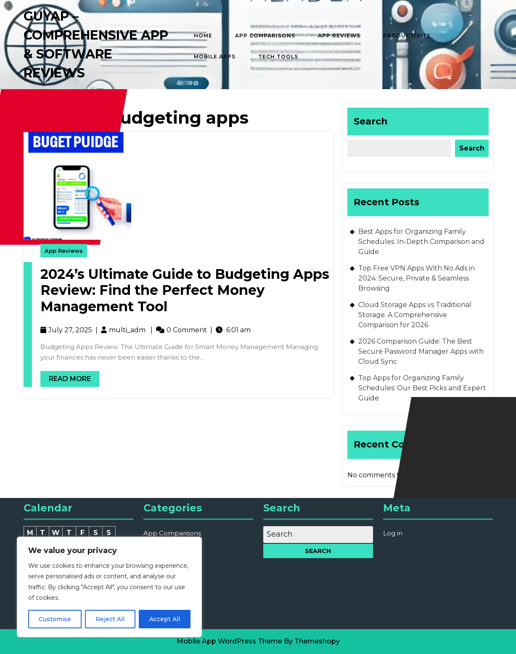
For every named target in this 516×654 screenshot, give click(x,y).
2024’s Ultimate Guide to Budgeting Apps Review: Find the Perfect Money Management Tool (184, 290)
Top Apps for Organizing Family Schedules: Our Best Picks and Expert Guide (422, 388)
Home (203, 35)
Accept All (164, 619)
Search (371, 121)
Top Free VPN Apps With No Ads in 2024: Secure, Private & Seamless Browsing (416, 278)
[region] (109, 587)
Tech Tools (278, 56)
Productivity (407, 35)
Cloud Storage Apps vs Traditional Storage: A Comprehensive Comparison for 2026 (414, 315)
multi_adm (127, 330)
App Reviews (339, 35)
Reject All (109, 619)
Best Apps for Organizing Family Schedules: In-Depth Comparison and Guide (421, 242)
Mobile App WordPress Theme (229, 641)
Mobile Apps (215, 56)
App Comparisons (265, 35)
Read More (65, 377)
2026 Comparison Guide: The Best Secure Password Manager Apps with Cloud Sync (421, 351)
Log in (392, 533)
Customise (55, 619)
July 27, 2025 (70, 330)
